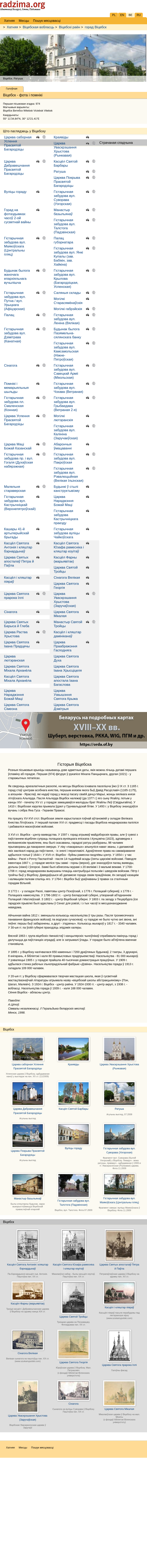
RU (139, 15)
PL (114, 15)
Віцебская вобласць (38, 27)
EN (122, 15)
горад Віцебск (96, 27)
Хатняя (12, 27)
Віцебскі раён (69, 27)
